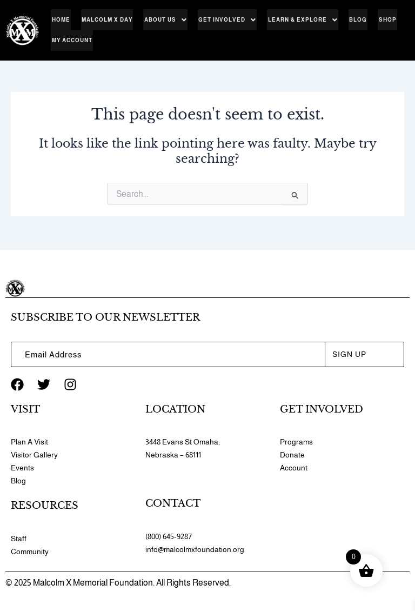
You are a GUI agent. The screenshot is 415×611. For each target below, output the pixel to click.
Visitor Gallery (34, 454)
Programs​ (296, 441)
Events (22, 467)
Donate (292, 454)
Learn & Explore (296, 20)
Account (293, 467)
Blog (350, 20)
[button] (161, 20)
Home (60, 20)
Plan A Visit (29, 441)
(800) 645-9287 (168, 536)
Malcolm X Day (104, 20)
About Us (161, 20)
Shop (378, 20)
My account (71, 41)
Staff (18, 538)
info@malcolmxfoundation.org (194, 549)
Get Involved (222, 20)
